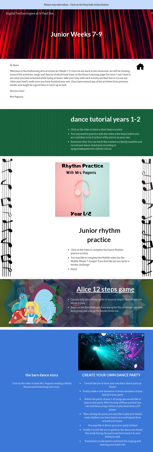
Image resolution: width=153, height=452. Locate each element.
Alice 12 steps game (105, 289)
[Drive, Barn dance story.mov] (42, 351)
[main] (76, 34)
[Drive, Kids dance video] (36, 128)
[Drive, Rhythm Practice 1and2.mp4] (41, 239)
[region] (76, 4)
